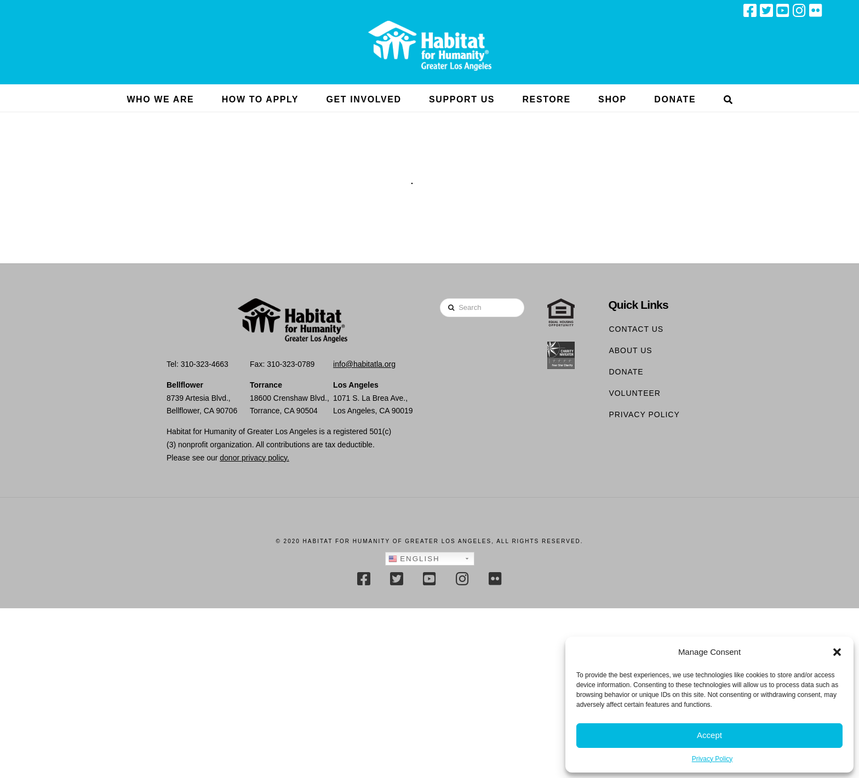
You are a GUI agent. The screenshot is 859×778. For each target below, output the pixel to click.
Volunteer (635, 393)
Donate (626, 371)
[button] (837, 652)
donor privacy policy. (254, 457)
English (414, 559)
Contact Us (636, 329)
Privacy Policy (712, 759)
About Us (630, 350)
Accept (709, 735)
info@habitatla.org (364, 364)
